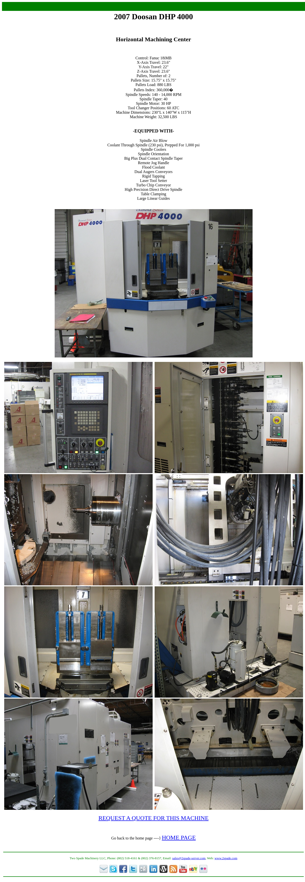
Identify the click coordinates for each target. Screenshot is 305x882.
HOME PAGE (179, 837)
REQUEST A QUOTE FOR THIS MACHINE (153, 818)
